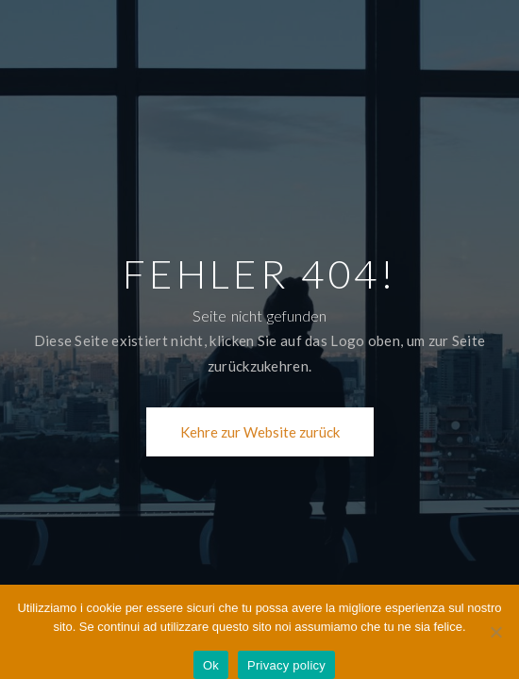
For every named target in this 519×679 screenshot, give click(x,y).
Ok (211, 665)
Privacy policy (286, 665)
